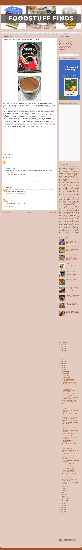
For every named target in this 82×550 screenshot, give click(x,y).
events (70, 210)
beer (68, 199)
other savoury (69, 224)
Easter (70, 171)
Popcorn (61, 190)
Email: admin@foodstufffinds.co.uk (67, 41)
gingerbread (65, 213)
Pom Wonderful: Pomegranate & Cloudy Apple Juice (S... (69, 468)
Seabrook (71, 193)
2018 (62, 361)
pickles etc (76, 226)
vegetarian (61, 233)
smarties (67, 229)
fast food (77, 210)
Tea (71, 33)
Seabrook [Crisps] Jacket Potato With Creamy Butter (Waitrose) (72, 304)
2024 (62, 348)
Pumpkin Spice (65, 191)
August (64, 486)
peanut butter (68, 226)
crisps (77, 207)
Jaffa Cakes (64, 177)
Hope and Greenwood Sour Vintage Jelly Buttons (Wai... (70, 476)
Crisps (39, 33)
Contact (16, 33)
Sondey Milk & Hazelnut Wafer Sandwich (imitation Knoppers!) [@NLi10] (72, 273)
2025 (62, 346)
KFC (76, 177)
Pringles (77, 190)
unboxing (66, 232)
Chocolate (32, 33)
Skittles (77, 193)
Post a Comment (9, 206)
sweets (64, 230)
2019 (62, 359)
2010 (62, 509)
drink (63, 210)
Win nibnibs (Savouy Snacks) (69, 473)
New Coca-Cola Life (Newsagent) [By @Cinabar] (70, 483)
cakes (61, 203)
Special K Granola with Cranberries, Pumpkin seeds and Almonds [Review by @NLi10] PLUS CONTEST (72, 257)
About (9, 33)
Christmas (76, 170)
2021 (62, 355)
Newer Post (6, 212)
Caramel (73, 168)
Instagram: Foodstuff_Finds (65, 44)
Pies (66, 188)
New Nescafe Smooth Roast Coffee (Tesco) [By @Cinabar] (70, 454)
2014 (62, 369)
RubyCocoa (64, 193)
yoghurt (68, 233)
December (64, 371)
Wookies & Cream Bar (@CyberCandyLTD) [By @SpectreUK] (68, 390)
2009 (62, 511)
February (64, 498)
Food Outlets (64, 33)
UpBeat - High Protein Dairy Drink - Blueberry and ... (70, 414)
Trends (75, 196)
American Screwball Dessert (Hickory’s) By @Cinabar (72, 296)
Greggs (75, 173)
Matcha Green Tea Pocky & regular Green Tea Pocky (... (70, 423)
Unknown (8, 159)
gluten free (74, 213)
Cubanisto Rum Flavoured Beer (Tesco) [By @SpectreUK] (69, 418)
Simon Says (9, 198)
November (64, 373)
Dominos (65, 171)
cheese (77, 203)
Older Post (52, 212)
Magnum (64, 182)
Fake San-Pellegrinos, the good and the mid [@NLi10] (72, 312)
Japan (71, 177)
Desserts (77, 33)
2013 (62, 503)
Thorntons (61, 196)
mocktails (64, 223)
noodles (70, 223)
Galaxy (69, 173)
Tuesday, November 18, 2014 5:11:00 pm (16, 174)
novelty (61, 224)
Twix (60, 197)
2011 (62, 507)
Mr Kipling (62, 185)
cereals (69, 203)
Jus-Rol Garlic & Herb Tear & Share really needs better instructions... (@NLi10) (72, 289)
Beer (57, 33)
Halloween (71, 175)
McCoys (64, 184)
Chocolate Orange (64, 170)
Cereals (45, 33)
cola (69, 207)
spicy (78, 229)
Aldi (67, 166)
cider (76, 205)
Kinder (76, 179)
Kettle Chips (69, 179)
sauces (61, 229)
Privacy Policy (23, 33)
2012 (62, 505)
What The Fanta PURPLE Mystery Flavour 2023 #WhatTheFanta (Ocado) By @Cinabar (72, 241)
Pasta (70, 187)
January (64, 500)
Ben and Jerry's (75, 166)
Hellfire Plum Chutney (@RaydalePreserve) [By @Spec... (68, 427)
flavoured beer (66, 212)
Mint (76, 184)
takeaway (72, 230)
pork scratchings (72, 227)
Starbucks (73, 194)
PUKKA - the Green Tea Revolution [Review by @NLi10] (70, 398)
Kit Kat (61, 181)
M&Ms (77, 181)
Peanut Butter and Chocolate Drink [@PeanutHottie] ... (70, 404)
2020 (62, 357)
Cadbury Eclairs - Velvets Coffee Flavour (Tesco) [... (69, 444)
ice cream (72, 217)
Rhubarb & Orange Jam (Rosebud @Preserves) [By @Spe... (70, 451)
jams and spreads (63, 218)
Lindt (67, 181)
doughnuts (76, 209)
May (63, 492)
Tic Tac (69, 196)
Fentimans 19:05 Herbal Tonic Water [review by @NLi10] (70, 448)
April (63, 494)
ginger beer (76, 212)
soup (73, 229)
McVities (70, 184)
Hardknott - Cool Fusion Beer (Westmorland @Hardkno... (69, 464)
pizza (63, 227)
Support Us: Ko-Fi (63, 49)
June (63, 490)
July (63, 488)
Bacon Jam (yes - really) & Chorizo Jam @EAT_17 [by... (70, 386)
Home (4, 33)
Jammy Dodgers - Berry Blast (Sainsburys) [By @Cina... (69, 394)
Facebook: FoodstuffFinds (65, 43)
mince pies (76, 221)
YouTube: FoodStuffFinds (65, 47)
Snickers (65, 194)
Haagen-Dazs (62, 175)
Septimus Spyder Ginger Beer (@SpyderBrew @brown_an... (69, 401)
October (64, 375)
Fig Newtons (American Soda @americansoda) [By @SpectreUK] (72, 249)
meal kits (77, 220)
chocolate (65, 205)
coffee (11, 154)
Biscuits (52, 33)
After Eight (61, 166)
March (63, 496)
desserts (67, 209)
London (72, 181)
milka (63, 221)
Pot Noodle (70, 190)
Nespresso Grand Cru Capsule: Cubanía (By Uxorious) (69, 383)
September (65, 377)
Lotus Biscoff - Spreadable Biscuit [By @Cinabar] (70, 480)
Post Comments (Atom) (14, 215)
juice (72, 218)
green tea (62, 215)
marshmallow (69, 220)
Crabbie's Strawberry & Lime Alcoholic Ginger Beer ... (68, 441)
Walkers (66, 197)
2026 (62, 344)
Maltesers (70, 182)
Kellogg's (61, 179)
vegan (73, 232)
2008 (62, 513)
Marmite (77, 182)
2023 (62, 350)
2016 (62, 365)
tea (78, 230)
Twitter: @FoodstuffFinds (65, 46)
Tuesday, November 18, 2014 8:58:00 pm (16, 183)
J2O (78, 176)
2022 (62, 353)
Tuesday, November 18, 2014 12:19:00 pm (16, 163)
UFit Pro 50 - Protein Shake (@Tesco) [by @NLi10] (68, 471)
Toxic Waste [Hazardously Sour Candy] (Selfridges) (72, 264)
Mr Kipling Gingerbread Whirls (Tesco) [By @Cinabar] (69, 380)
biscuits (77, 199)
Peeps (76, 187)
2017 (62, 363)
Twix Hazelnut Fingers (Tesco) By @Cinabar (71, 280)
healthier (71, 215)
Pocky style (74, 188)
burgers (75, 201)
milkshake (69, 221)
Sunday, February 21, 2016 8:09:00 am (15, 193)
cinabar (8, 154)
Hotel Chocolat (71, 176)
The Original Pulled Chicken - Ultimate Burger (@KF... (69, 434)
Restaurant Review (74, 191)
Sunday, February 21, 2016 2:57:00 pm (15, 203)
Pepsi (60, 188)
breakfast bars (66, 201)
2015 (62, 367)
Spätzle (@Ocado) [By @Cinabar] (70, 420)
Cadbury (64, 168)
